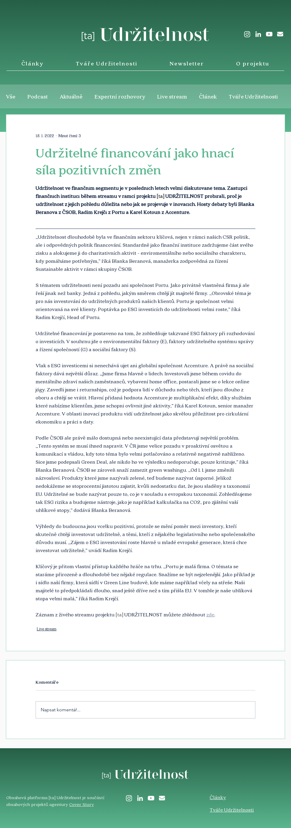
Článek (208, 96)
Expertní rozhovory (120, 96)
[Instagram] (247, 34)
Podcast (37, 96)
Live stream (172, 96)
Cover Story (81, 804)
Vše (10, 96)
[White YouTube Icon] (269, 34)
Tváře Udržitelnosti (253, 96)
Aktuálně (71, 96)
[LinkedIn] (258, 34)
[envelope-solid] (280, 34)
